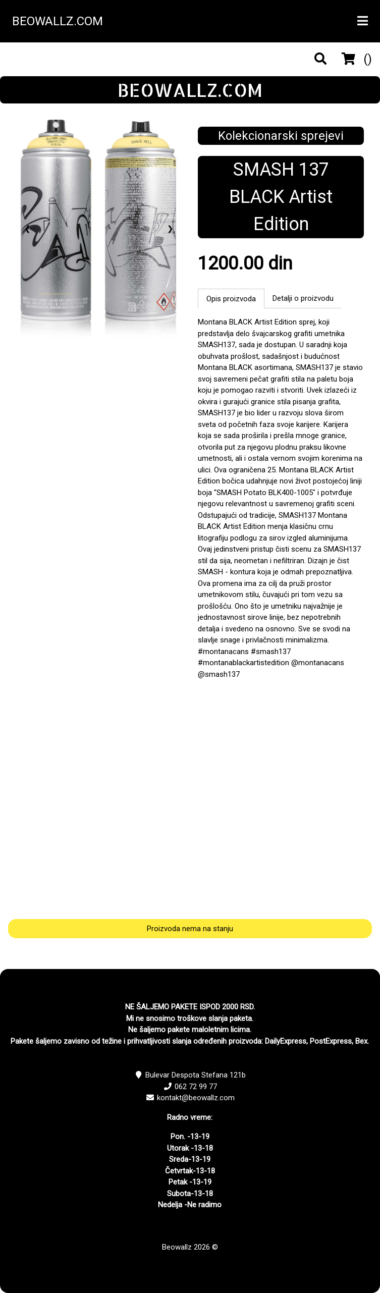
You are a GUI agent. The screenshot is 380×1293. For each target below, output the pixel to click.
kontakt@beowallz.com (196, 1097)
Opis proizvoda (231, 298)
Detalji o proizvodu (303, 298)
